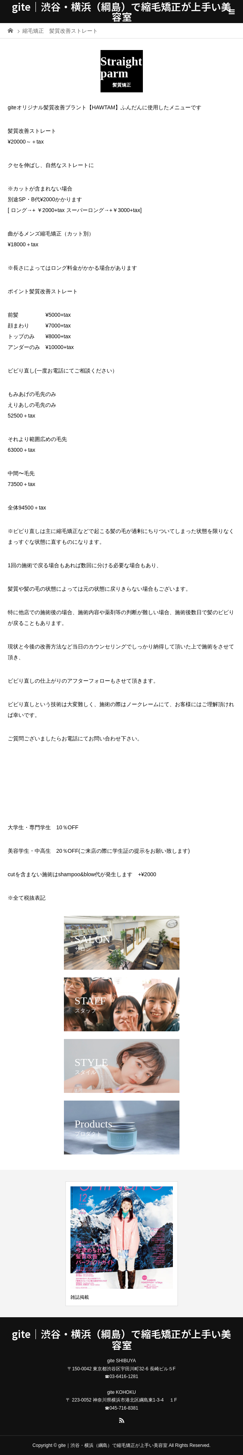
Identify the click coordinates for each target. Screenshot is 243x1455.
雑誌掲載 (79, 1297)
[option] (121, 1243)
